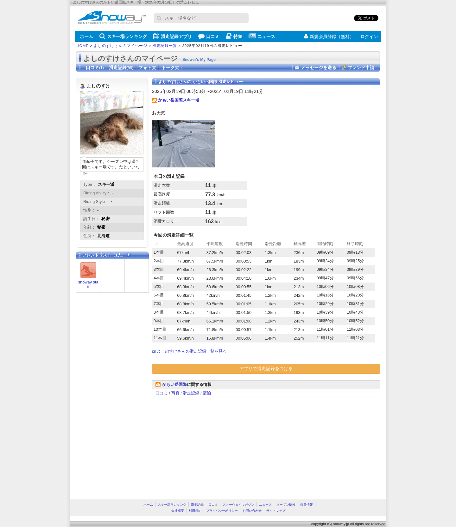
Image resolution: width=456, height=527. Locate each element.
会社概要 (177, 510)
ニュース (262, 36)
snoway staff (88, 284)
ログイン (369, 36)
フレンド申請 (361, 67)
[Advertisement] (205, 445)
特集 (234, 36)
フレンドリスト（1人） (106, 255)
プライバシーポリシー (222, 510)
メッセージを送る (318, 67)
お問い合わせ (252, 510)
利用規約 (195, 510)
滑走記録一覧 (164, 46)
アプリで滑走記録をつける (266, 368)
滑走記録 (121, 67)
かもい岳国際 (174, 384)
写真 (175, 393)
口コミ (208, 36)
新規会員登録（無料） (329, 36)
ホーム (86, 36)
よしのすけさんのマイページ (120, 46)
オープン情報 (285, 504)
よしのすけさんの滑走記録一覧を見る (192, 351)
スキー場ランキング (123, 36)
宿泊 (207, 393)
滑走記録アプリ (172, 36)
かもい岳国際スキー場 (178, 100)
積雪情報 (306, 504)
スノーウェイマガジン (238, 504)
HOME (83, 46)
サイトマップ (275, 510)
